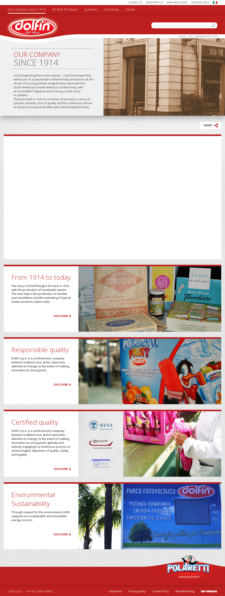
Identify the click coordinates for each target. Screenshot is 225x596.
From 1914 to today (41, 277)
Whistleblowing (185, 591)
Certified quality (34, 422)
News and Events (177, 2)
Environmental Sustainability (33, 499)
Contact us (135, 2)
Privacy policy (137, 591)
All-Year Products (65, 9)
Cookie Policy (160, 591)
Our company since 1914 (27, 9)
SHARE (210, 125)
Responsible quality (40, 349)
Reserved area (200, 2)
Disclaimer (115, 591)
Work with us (154, 2)
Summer (90, 9)
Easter (130, 9)
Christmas (111, 9)
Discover (61, 316)
